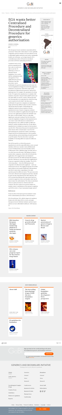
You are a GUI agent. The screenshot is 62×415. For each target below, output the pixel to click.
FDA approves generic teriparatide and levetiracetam (46, 62)
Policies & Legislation (14, 395)
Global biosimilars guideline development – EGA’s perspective (46, 84)
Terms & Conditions (28, 404)
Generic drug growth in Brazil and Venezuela (46, 103)
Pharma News (27, 394)
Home (3, 13)
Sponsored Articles (29, 388)
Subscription (43, 388)
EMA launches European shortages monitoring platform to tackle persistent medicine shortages (46, 98)
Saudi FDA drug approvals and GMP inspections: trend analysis (45, 27)
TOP (58, 343)
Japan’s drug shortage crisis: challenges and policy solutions (46, 22)
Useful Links (27, 397)
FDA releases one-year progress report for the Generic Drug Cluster (46, 111)
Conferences (27, 385)
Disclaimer (36, 404)
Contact (48, 404)
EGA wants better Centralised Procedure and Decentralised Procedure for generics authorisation (35, 13)
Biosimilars (43, 372)
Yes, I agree (42, 409)
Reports (10, 398)
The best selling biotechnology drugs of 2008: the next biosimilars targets (46, 79)
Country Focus (12, 390)
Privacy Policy (31, 357)
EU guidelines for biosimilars (45, 88)
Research (26, 381)
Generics (7, 13)
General (12, 13)
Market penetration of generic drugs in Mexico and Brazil (46, 107)
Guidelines (11, 393)
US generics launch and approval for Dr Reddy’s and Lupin (46, 66)
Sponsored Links (28, 391)
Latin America (15, 377)
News (25, 378)
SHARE (4, 343)
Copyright (43, 404)
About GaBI (43, 75)
